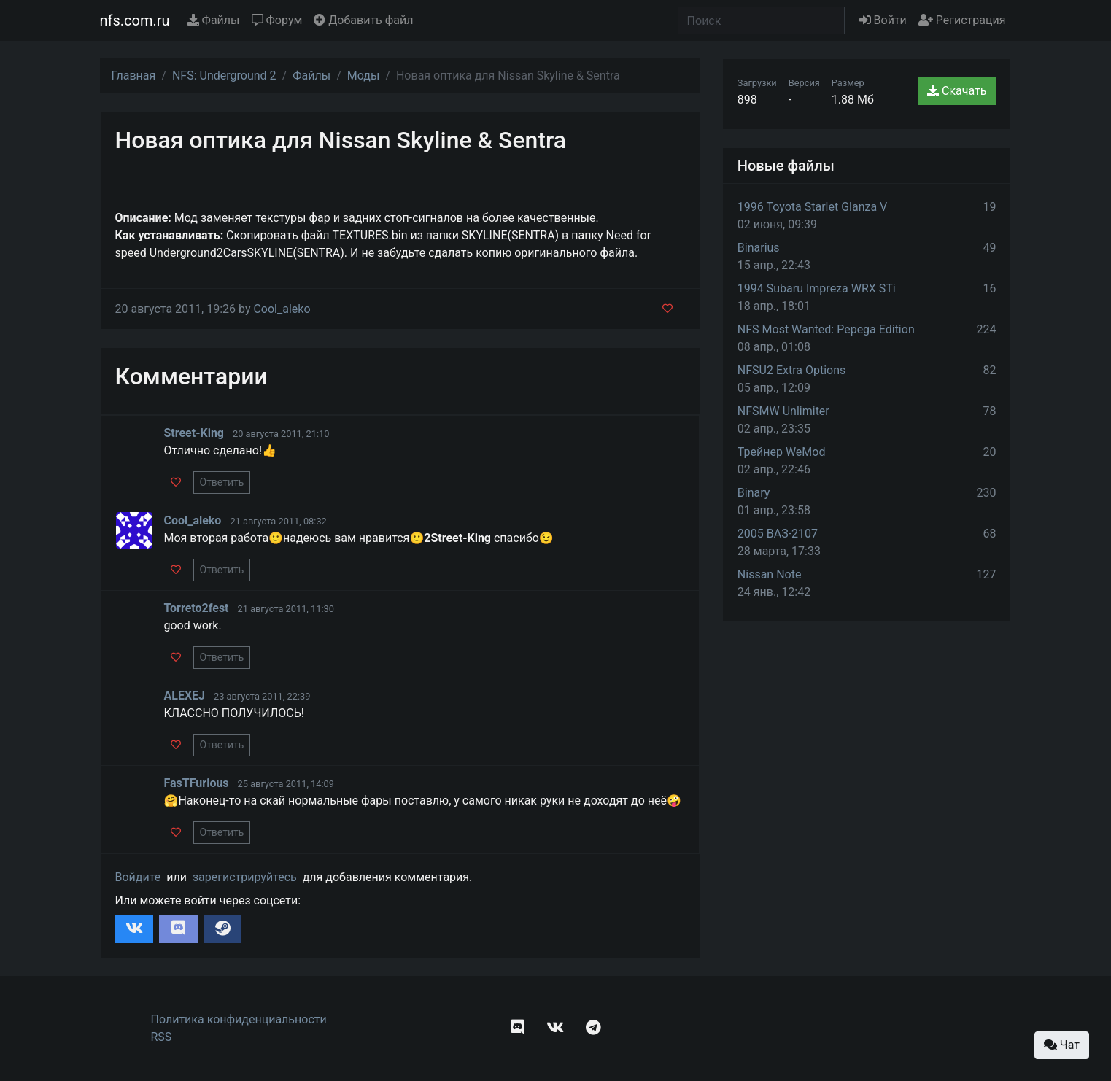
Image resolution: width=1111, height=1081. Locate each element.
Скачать (956, 91)
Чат (1062, 1045)
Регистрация (962, 20)
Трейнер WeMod (782, 452)
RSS (161, 1037)
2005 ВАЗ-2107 (778, 533)
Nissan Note (770, 574)
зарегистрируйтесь (245, 877)
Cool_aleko (281, 309)
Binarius (759, 248)
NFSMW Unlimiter (783, 411)
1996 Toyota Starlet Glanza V (812, 207)
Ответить (222, 482)
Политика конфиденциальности (239, 1019)
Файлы (213, 20)
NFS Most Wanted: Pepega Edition (826, 329)
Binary (754, 493)
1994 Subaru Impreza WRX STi (817, 288)
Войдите (138, 877)
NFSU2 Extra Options (791, 370)
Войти (883, 20)
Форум (277, 20)
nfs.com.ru (135, 20)
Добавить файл (363, 20)
